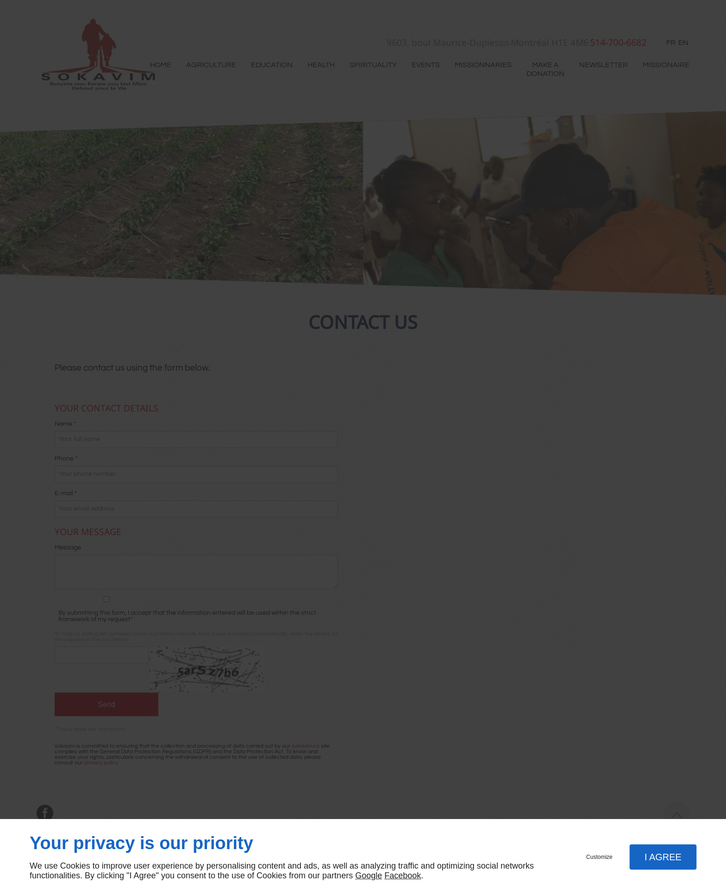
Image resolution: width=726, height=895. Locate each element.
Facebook (402, 875)
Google (368, 875)
